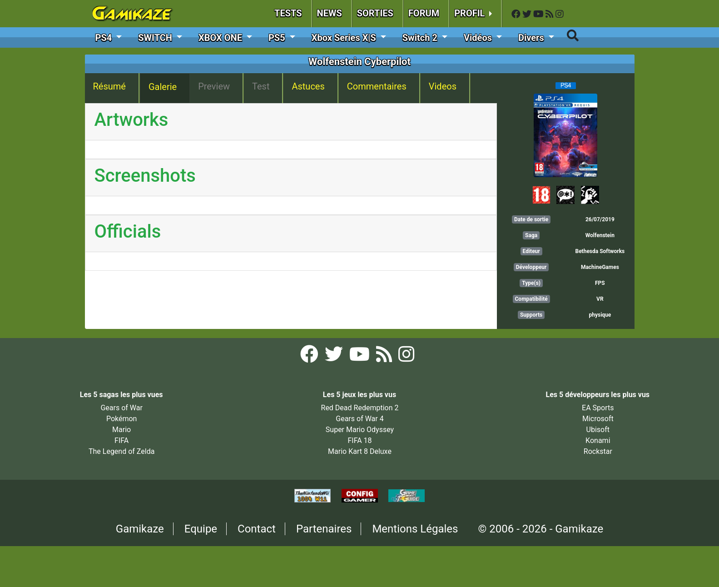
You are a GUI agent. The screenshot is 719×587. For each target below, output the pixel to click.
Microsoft (598, 418)
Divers (532, 37)
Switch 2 (421, 37)
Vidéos (479, 37)
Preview (214, 86)
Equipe (200, 528)
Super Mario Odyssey (360, 429)
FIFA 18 (359, 440)
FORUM (423, 13)
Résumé (109, 86)
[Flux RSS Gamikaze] (550, 14)
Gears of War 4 (359, 418)
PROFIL (470, 13)
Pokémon (121, 418)
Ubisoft (598, 429)
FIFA (121, 440)
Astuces (308, 86)
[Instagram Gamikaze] (559, 14)
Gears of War (121, 407)
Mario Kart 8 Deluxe (360, 451)
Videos (442, 86)
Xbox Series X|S (345, 37)
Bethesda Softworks (600, 251)
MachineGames (600, 267)
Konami (597, 440)
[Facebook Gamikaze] (516, 14)
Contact (257, 528)
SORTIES (375, 13)
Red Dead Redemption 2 (360, 407)
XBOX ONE (221, 37)
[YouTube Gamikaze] (539, 14)
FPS (600, 283)
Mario (121, 429)
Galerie (163, 86)
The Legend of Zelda (121, 451)
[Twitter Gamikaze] (527, 14)
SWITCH (156, 37)
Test (260, 86)
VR (600, 299)
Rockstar (598, 451)
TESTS (288, 13)
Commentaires (377, 86)
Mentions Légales (415, 528)
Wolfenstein (600, 235)
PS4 (104, 37)
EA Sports (598, 407)
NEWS (329, 13)
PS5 (278, 37)
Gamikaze (140, 528)
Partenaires (324, 528)
